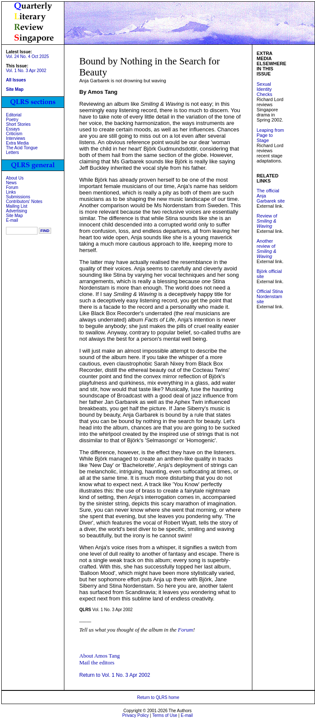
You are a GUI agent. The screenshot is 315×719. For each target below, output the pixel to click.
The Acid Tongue (22, 147)
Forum (12, 187)
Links (11, 192)
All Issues (16, 80)
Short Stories (18, 124)
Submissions (18, 196)
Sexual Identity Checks (264, 89)
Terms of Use (164, 715)
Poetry (12, 119)
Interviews (15, 138)
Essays (13, 129)
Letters (12, 152)
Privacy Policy (135, 715)
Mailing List (16, 206)
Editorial (13, 115)
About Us (14, 178)
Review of (267, 221)
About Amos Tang (99, 655)
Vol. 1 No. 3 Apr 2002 (26, 70)
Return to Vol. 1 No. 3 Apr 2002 (114, 675)
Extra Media (17, 143)
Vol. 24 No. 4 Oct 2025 (27, 56)
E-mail (12, 220)
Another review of (266, 248)
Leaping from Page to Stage (270, 135)
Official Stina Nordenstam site (270, 296)
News (11, 182)
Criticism (14, 133)
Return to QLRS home (158, 697)
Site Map (14, 215)
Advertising (16, 211)
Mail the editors (96, 662)
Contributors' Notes (24, 201)
